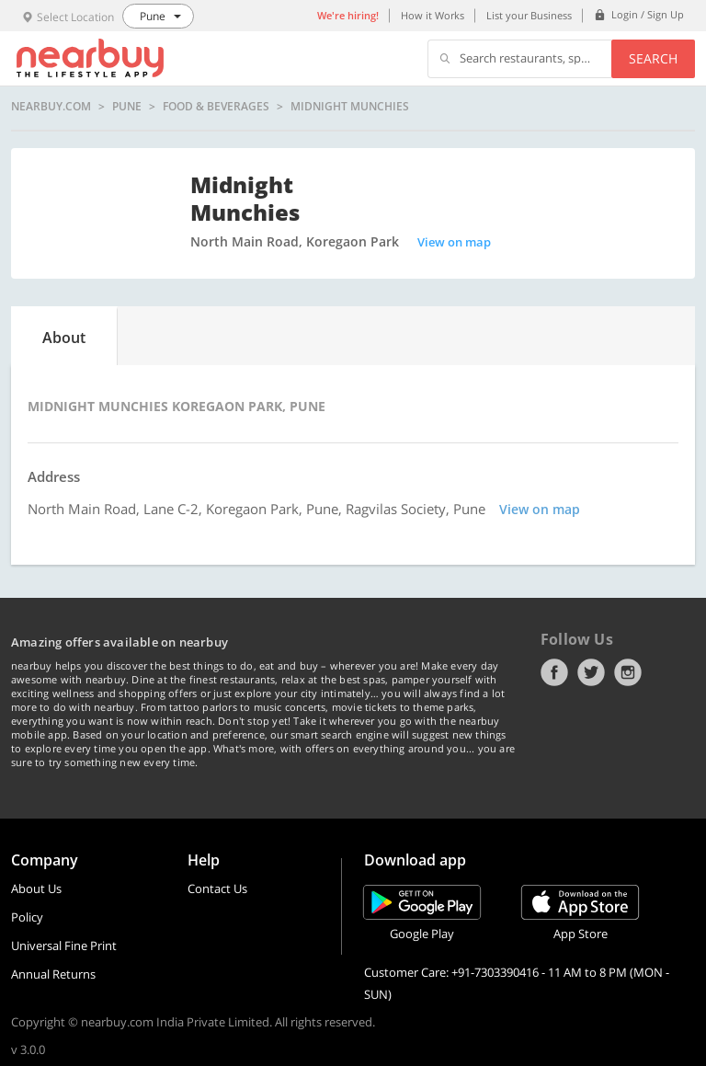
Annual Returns (53, 974)
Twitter (591, 672)
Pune (127, 106)
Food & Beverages (216, 106)
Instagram (628, 672)
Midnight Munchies (349, 106)
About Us (36, 888)
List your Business (529, 15)
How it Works (432, 15)
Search (653, 58)
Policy (27, 917)
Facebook (554, 672)
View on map (454, 242)
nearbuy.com (51, 106)
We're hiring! (348, 15)
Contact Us (217, 888)
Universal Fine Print (64, 945)
